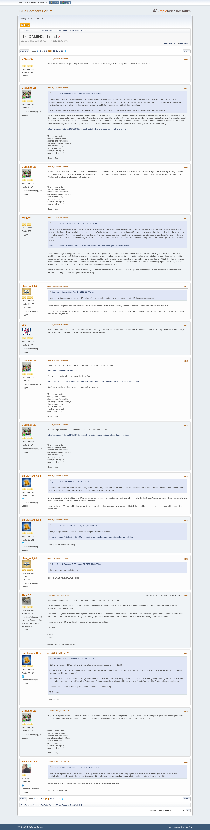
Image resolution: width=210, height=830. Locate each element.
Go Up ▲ (189, 827)
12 (57, 51)
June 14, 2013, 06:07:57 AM (57, 59)
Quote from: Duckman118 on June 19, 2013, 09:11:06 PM (74, 526)
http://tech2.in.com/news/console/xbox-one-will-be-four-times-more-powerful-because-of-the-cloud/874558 (93, 381)
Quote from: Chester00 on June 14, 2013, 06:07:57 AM (73, 292)
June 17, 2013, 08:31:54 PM (57, 325)
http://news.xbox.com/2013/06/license (64, 371)
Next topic (184, 43)
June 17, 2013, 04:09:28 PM (57, 286)
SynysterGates (30, 761)
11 (54, 51)
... (43, 51)
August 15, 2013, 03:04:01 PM (58, 653)
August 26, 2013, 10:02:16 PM (58, 711)
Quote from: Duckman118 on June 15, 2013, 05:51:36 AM (74, 223)
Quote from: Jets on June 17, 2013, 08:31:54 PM (71, 482)
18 (62, 51)
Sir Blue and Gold (31, 476)
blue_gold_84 (29, 286)
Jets (24, 325)
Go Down (24, 51)
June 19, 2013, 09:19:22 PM (57, 476)
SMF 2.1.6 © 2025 (24, 827)
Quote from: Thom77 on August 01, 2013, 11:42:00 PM (73, 659)
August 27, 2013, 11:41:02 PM (58, 761)
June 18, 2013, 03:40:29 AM (57, 360)
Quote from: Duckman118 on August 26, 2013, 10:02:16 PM (75, 767)
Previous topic (171, 43)
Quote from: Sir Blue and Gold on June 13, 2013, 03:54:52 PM (76, 93)
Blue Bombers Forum (35, 11)
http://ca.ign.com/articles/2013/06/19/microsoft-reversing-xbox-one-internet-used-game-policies (88, 435)
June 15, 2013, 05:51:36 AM (57, 88)
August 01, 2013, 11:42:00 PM (58, 595)
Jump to (152, 810)
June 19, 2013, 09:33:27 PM (57, 520)
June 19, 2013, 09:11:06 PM (57, 425)
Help (169, 827)
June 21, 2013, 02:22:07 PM (57, 558)
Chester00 (27, 59)
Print (186, 51)
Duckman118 (29, 87)
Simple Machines (37, 827)
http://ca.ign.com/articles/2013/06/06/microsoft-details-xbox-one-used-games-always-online (87, 129)
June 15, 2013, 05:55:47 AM (57, 167)
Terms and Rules (179, 827)
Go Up (23, 799)
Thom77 (26, 595)
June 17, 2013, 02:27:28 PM (57, 217)
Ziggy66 (26, 217)
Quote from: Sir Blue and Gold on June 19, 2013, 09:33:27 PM (76, 564)
